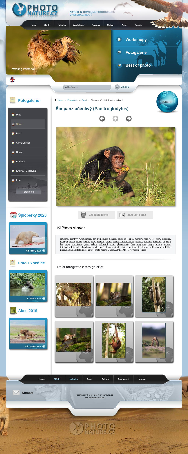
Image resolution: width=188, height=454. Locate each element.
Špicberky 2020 (33, 251)
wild (152, 247)
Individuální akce (33, 346)
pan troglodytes (100, 239)
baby (93, 241)
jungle (86, 241)
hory (158, 239)
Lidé (18, 180)
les (153, 239)
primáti (138, 241)
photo (112, 244)
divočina (157, 241)
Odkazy (111, 25)
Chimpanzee (85, 239)
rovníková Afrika (138, 250)
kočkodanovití (127, 241)
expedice (166, 239)
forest (108, 241)
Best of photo (134, 65)
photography (123, 244)
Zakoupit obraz (137, 214)
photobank (86, 247)
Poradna (96, 25)
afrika (72, 241)
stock (95, 247)
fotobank (75, 247)
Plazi (18, 133)
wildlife (166, 247)
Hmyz (19, 152)
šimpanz (64, 239)
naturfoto (76, 250)
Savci (19, 124)
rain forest (77, 244)
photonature (88, 250)
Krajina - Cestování (26, 170)
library (159, 244)
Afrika (118, 250)
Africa (125, 250)
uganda (112, 239)
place (62, 250)
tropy (67, 244)
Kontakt (138, 25)
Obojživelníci (23, 142)
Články (47, 25)
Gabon (111, 250)
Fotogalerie (132, 52)
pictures (144, 247)
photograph (134, 247)
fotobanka (65, 247)
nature (158, 247)
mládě (79, 241)
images (109, 247)
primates (148, 241)
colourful (103, 244)
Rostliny (20, 161)
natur (68, 250)
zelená (94, 244)
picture (167, 244)
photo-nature (101, 250)
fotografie (141, 244)
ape (126, 239)
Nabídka (62, 25)
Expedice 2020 (34, 298)
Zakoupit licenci (99, 214)
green (86, 244)
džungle (64, 241)
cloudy (116, 241)
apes (131, 239)
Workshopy (78, 25)
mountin (100, 241)
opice (120, 239)
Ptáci (18, 114)
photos (124, 247)
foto (133, 244)
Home (33, 25)
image (150, 244)
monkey (138, 239)
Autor (124, 25)
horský (147, 239)
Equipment (123, 379)
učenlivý (74, 239)
